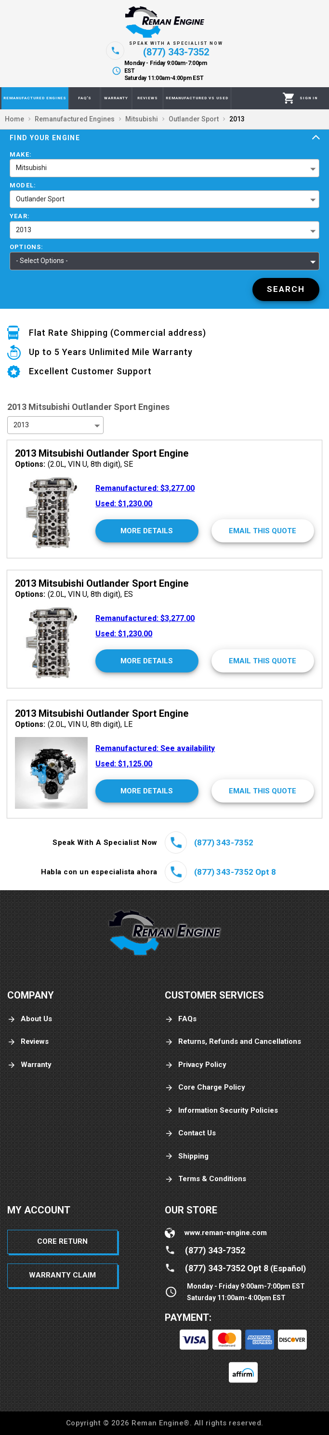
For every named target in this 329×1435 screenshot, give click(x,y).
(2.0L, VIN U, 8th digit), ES (74, 594)
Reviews (28, 1041)
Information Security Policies (221, 1110)
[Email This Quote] (262, 530)
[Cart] (289, 98)
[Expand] (316, 138)
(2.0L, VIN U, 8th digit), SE (74, 464)
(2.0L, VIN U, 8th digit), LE (73, 724)
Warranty (29, 1064)
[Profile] (308, 98)
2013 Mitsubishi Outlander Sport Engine (101, 453)
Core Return (62, 1241)
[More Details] (146, 530)
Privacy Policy (195, 1064)
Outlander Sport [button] (40, 199)
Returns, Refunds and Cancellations (233, 1041)
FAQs (181, 1019)
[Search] (285, 289)
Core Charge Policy (205, 1087)
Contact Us (190, 1133)
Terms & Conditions (205, 1179)
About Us (29, 1019)
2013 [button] (23, 230)
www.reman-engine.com (225, 1232)
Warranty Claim (62, 1275)
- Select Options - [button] (42, 260)
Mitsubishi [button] (31, 167)
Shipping (187, 1156)
